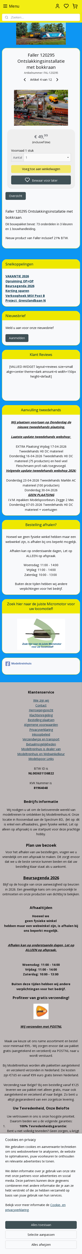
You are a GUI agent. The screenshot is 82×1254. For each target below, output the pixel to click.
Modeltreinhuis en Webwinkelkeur (41, 754)
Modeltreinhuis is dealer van (41, 749)
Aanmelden (17, 338)
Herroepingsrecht (41, 710)
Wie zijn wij (41, 700)
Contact (41, 705)
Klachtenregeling (41, 715)
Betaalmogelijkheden (41, 744)
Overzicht (15, 196)
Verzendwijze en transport (41, 739)
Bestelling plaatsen (41, 720)
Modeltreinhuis (18, 663)
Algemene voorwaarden (41, 725)
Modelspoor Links (41, 759)
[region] (41, 1180)
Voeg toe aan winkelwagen (41, 169)
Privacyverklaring (41, 730)
